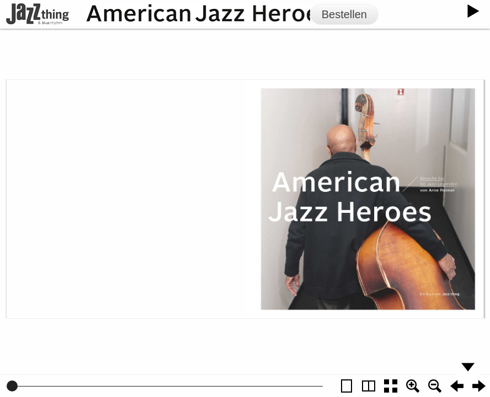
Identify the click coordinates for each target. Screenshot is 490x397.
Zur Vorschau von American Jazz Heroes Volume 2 (156, 197)
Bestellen (344, 14)
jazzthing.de (162, 152)
